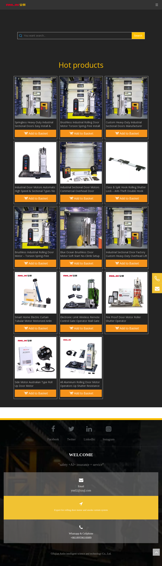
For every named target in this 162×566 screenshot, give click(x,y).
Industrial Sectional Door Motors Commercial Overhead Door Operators (79, 189)
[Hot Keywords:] (138, 35)
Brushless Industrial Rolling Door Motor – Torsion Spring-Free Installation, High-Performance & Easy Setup (34, 254)
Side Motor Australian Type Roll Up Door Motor (33, 384)
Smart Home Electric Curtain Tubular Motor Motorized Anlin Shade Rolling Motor (33, 319)
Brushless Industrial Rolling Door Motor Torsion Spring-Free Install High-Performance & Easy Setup (80, 124)
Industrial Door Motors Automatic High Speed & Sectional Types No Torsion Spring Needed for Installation (35, 189)
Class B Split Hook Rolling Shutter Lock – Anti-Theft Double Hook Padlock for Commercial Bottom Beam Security (126, 189)
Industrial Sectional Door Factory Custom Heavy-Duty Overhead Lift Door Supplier (126, 254)
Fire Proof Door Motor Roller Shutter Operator (123, 319)
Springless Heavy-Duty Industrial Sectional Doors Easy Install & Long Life (34, 124)
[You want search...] (78, 35)
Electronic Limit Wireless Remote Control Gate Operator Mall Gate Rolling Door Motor (80, 319)
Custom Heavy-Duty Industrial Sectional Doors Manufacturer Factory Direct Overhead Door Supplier (124, 124)
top (156, 552)
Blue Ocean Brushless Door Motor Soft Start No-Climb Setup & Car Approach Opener (80, 254)
